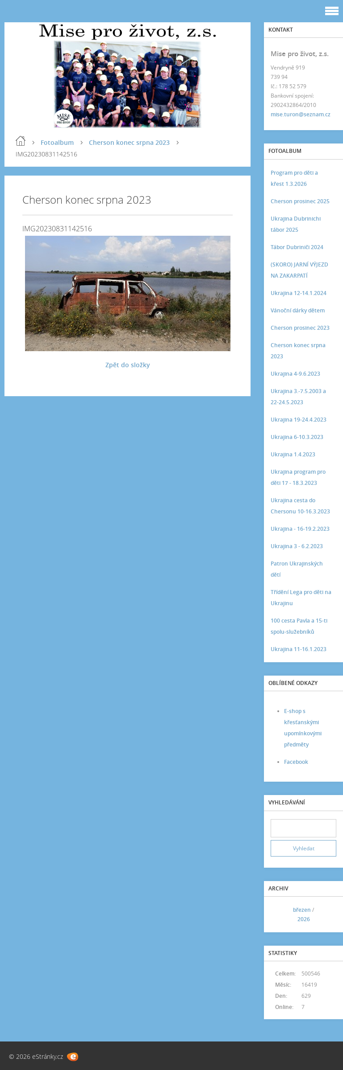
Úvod (20, 140)
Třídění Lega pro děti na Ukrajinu (301, 597)
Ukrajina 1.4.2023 (293, 454)
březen (302, 910)
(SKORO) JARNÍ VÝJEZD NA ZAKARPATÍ (299, 270)
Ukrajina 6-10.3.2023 (297, 437)
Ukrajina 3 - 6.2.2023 (297, 546)
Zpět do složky (127, 365)
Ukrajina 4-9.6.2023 (295, 373)
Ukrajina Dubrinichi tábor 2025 (296, 224)
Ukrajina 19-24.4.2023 (298, 419)
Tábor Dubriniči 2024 (297, 247)
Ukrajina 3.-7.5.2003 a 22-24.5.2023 (298, 396)
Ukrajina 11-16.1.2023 (298, 649)
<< (280, 914)
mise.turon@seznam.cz (300, 114)
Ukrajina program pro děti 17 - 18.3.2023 (298, 477)
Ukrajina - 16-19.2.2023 (300, 529)
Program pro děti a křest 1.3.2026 (294, 178)
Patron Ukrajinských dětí (297, 569)
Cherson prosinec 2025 (300, 201)
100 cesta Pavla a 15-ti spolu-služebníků (299, 626)
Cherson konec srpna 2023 (129, 142)
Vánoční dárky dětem (298, 310)
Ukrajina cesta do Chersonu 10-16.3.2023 (300, 505)
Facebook (296, 762)
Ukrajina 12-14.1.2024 (298, 293)
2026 (303, 919)
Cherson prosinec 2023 (300, 328)
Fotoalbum (57, 142)
